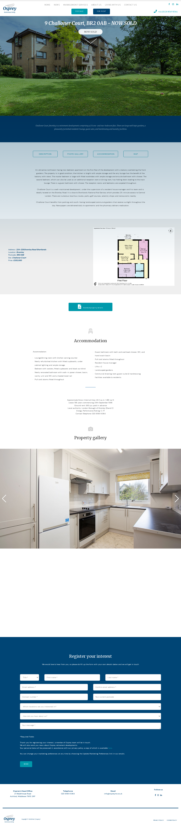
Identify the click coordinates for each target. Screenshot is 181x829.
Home (47, 5)
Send (26, 764)
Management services (75, 5)
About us (96, 5)
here (110, 748)
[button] (4, 499)
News (57, 5)
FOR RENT (101, 11)
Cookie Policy (172, 820)
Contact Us (130, 5)
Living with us (113, 5)
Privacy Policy (158, 820)
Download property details (90, 308)
